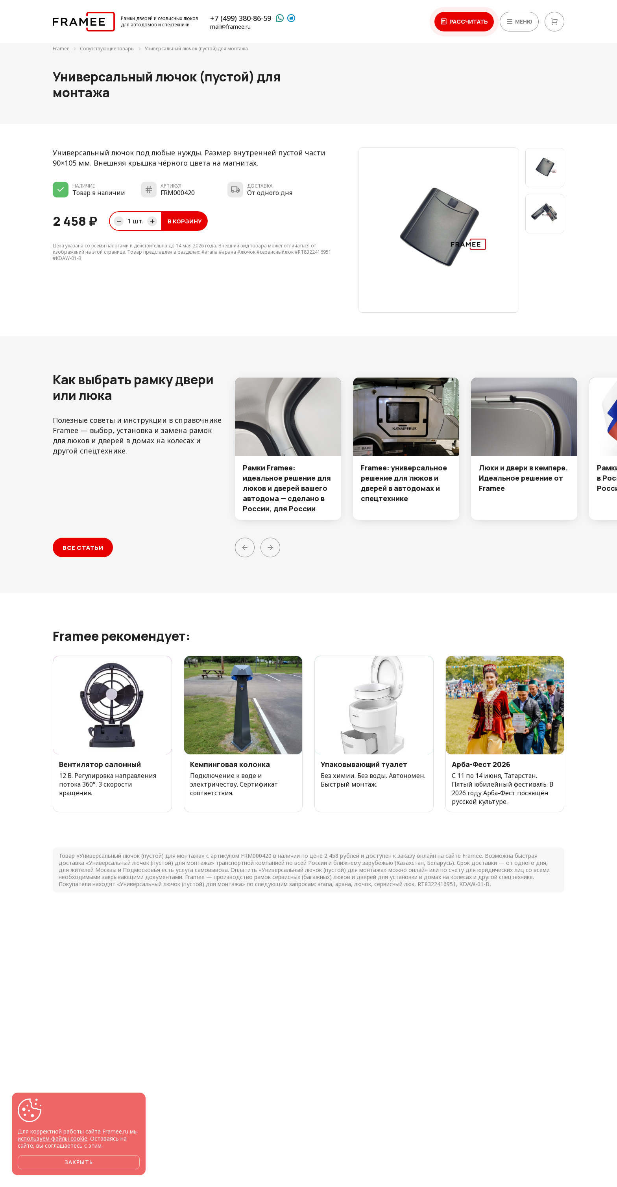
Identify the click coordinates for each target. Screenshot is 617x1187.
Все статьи (83, 548)
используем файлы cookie (52, 1138)
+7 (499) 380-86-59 (240, 18)
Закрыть (79, 1162)
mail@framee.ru (230, 26)
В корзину (185, 221)
